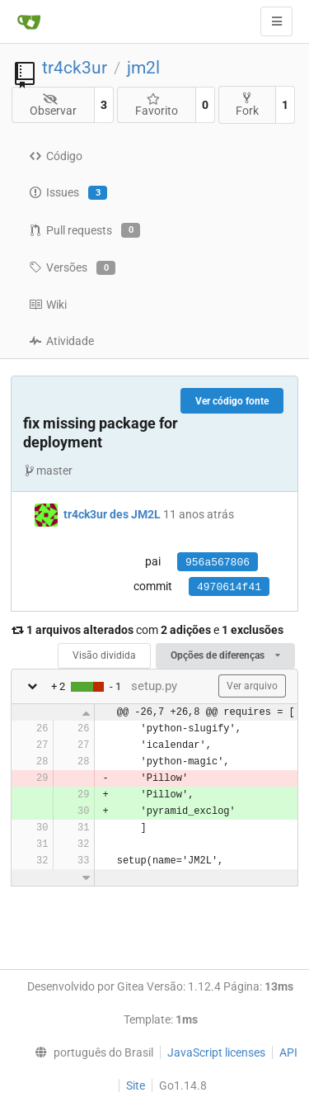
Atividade (61, 341)
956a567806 (217, 562)
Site (135, 1085)
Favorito (156, 105)
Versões (72, 268)
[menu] (89, 1052)
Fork (247, 104)
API (288, 1052)
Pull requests (84, 230)
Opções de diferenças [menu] (225, 655)
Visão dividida (104, 655)
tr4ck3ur (74, 68)
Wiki (48, 304)
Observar (53, 105)
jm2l (143, 68)
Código (55, 156)
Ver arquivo (252, 686)
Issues (68, 193)
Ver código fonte (232, 401)
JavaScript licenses (216, 1052)
